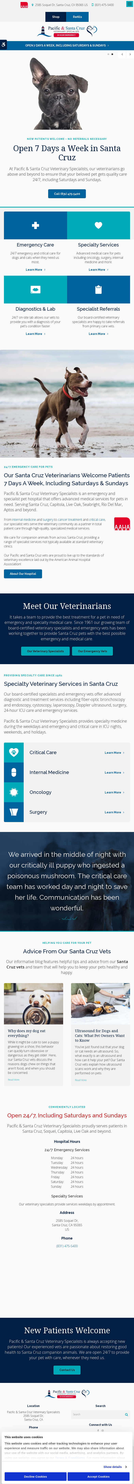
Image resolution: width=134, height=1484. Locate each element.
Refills (77, 16)
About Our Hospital (23, 573)
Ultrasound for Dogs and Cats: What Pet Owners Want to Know (100, 1035)
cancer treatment (70, 519)
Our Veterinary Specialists (45, 651)
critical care (97, 519)
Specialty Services (98, 245)
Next (130, 54)
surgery (48, 519)
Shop (55, 16)
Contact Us (67, 1370)
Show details (113, 1467)
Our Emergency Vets (92, 651)
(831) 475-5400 (104, 5)
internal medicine (24, 519)
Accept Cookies (98, 1476)
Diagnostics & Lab (35, 309)
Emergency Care (35, 245)
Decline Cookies (35, 1476)
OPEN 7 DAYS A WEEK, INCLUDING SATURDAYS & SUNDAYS (65, 45)
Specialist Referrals (98, 309)
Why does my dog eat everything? (26, 1033)
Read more (14, 1079)
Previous (122, 54)
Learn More (34, 269)
